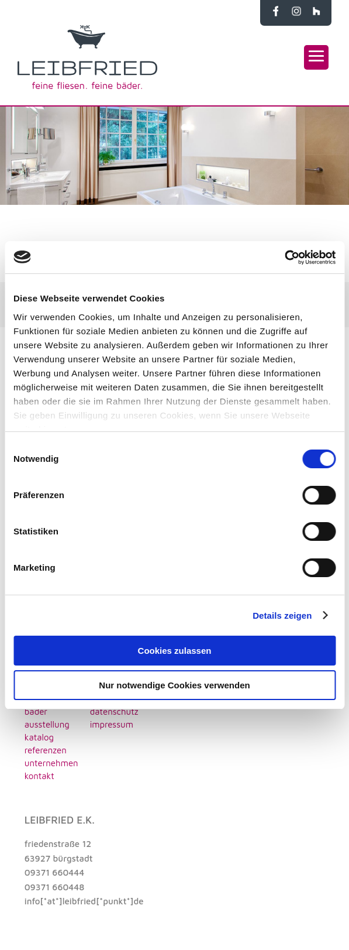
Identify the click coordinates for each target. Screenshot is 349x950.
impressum (111, 724)
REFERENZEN (46, 750)
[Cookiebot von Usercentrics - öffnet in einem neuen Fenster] (284, 257)
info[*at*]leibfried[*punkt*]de (84, 901)
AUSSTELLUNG (47, 724)
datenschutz (114, 711)
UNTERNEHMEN (51, 763)
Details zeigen (282, 615)
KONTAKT (39, 776)
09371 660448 (54, 887)
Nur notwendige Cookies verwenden (174, 685)
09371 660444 (54, 872)
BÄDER (36, 711)
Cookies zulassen (175, 651)
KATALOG (39, 737)
